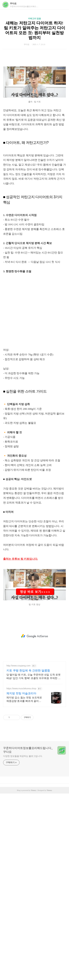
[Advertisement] (34, 77)
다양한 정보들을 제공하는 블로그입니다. (22, 938)
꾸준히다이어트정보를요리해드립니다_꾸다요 (28, 932)
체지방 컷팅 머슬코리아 (21, 875)
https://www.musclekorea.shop (21, 871)
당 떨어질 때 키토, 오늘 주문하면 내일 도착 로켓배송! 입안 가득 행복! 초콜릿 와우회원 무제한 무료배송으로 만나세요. (33, 859)
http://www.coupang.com (18, 848)
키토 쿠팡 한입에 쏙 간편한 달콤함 (28, 853)
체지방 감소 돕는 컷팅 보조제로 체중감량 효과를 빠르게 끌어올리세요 (24, 882)
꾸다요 (13, 3)
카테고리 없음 (34, 18)
